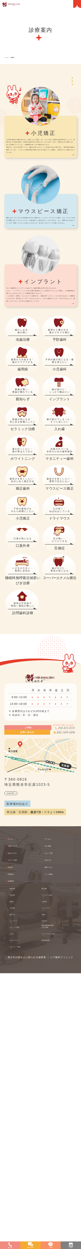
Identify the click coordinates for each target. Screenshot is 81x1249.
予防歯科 (19, 1166)
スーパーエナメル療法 (61, 1209)
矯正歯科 (51, 1159)
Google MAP (18, 1050)
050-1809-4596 (53, 985)
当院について (21, 1107)
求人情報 (55, 1107)
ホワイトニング (24, 1211)
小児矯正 (51, 1172)
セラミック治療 (24, 1198)
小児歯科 (19, 1179)
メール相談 (57, 1142)
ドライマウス (54, 1179)
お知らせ (55, 1125)
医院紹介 (18, 1142)
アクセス (55, 1099)
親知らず (19, 1185)
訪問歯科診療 (54, 1215)
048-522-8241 (55, 975)
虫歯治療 (19, 1159)
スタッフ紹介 (21, 1125)
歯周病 (17, 1172)
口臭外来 (51, 1192)
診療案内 (19, 57)
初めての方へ (21, 1116)
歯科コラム (57, 1134)
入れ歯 (17, 1205)
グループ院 (57, 1116)
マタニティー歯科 (24, 1219)
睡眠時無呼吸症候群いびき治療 (59, 1200)
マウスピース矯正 (57, 1166)
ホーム (8, 57)
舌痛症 (49, 1185)
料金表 (16, 1134)
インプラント (22, 1192)
